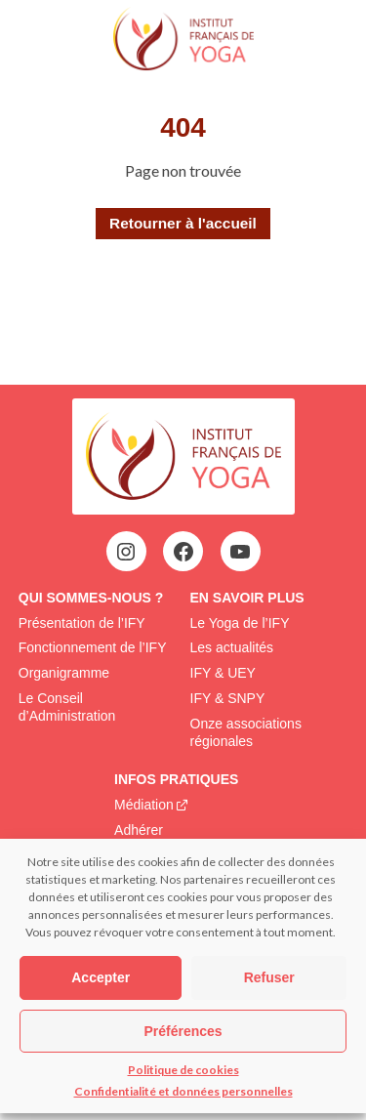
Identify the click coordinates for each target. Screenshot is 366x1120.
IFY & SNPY (227, 698)
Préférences (182, 1031)
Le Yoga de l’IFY (240, 623)
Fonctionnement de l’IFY (93, 647)
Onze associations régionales (246, 732)
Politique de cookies (183, 1069)
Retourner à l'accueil (183, 223)
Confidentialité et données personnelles (183, 1091)
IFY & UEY (223, 673)
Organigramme (64, 673)
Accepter (100, 977)
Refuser (269, 977)
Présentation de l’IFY (82, 623)
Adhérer (138, 830)
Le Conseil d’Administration (67, 707)
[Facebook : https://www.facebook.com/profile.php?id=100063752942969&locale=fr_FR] (183, 551)
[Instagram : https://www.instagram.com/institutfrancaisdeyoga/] (125, 551)
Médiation (144, 804)
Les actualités (232, 647)
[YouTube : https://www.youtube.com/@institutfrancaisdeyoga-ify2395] (240, 551)
